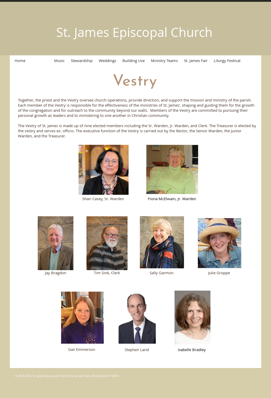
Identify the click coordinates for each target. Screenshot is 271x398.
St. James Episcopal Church (134, 32)
